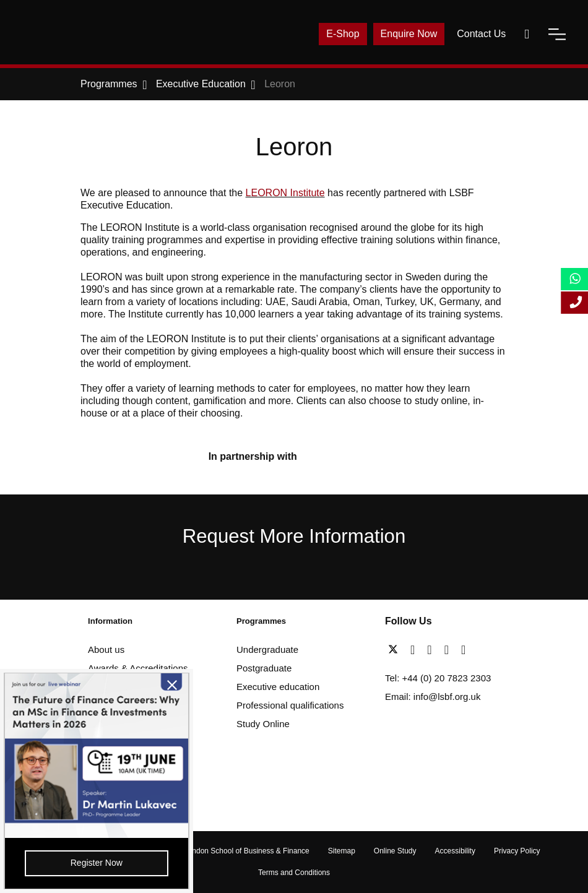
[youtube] (449, 650)
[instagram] (463, 650)
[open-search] (526, 34)
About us (106, 649)
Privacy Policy (517, 851)
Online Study (395, 851)
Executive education (277, 686)
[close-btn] (155, 686)
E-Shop (342, 33)
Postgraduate (264, 668)
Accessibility (455, 851)
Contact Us (481, 33)
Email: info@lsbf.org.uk (432, 696)
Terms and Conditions (294, 872)
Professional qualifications (290, 705)
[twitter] (396, 650)
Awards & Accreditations (138, 668)
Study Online (263, 723)
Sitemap (341, 851)
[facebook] (415, 650)
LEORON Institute (285, 193)
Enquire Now (409, 33)
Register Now (89, 861)
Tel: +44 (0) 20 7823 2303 (438, 678)
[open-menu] (557, 34)
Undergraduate (267, 649)
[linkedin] (432, 650)
